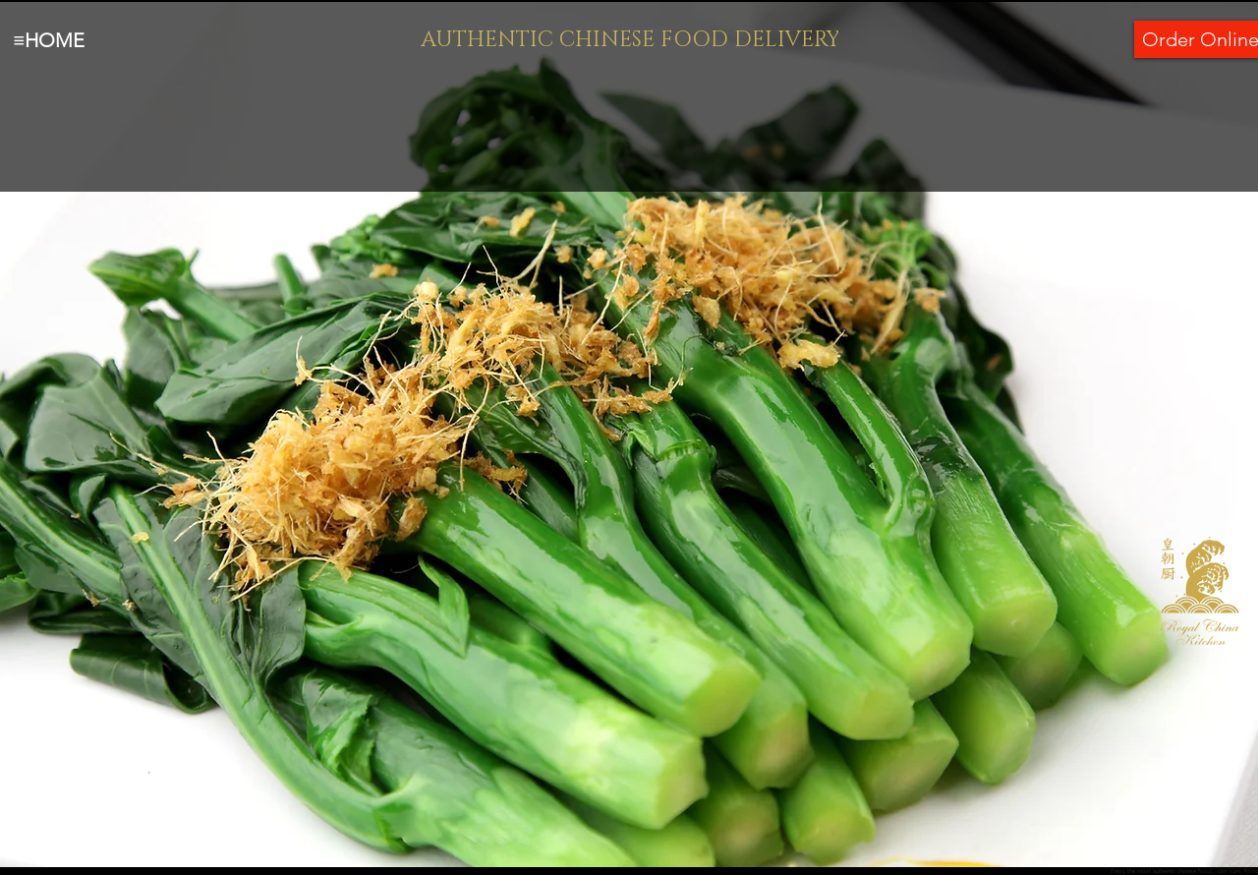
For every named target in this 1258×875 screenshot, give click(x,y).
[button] (629, 434)
